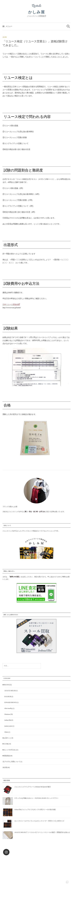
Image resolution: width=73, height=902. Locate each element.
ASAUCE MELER (9, 691)
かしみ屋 (36, 12)
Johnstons (7, 714)
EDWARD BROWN (10, 702)
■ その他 (5, 744)
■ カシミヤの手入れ (9, 750)
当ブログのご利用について (11, 761)
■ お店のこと (7, 738)
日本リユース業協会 (11, 304)
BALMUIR (7, 696)
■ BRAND (6, 685)
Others (6, 732)
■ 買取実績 (6, 756)
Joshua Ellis (7, 720)
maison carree (8, 726)
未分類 (5, 37)
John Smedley (8, 708)
